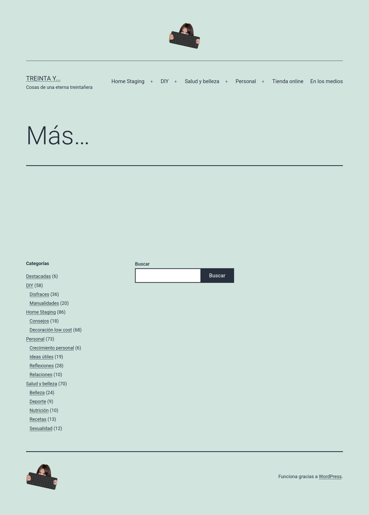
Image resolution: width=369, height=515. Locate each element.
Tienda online (287, 81)
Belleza (37, 392)
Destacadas (38, 276)
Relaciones (40, 374)
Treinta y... (43, 78)
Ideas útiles (41, 356)
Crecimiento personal (51, 348)
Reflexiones (41, 365)
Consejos (39, 321)
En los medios (326, 81)
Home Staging (127, 81)
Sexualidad (40, 428)
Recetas (37, 419)
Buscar (142, 264)
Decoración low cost (50, 330)
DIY (165, 81)
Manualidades (44, 303)
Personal (246, 81)
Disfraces (39, 294)
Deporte (37, 401)
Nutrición (39, 410)
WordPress (330, 476)
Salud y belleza (202, 81)
